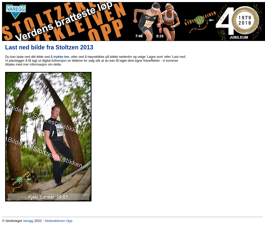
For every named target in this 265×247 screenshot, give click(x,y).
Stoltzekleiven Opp (58, 221)
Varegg (28, 221)
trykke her (61, 57)
